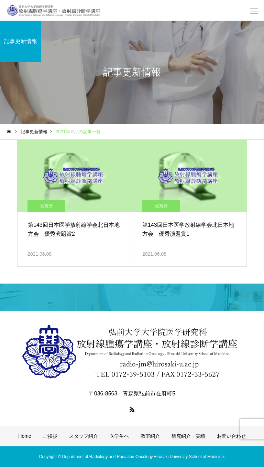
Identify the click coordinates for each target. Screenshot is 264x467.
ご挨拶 (50, 436)
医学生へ (119, 436)
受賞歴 (46, 205)
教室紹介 (150, 436)
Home (24, 436)
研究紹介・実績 (188, 436)
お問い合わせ (231, 436)
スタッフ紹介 (83, 436)
